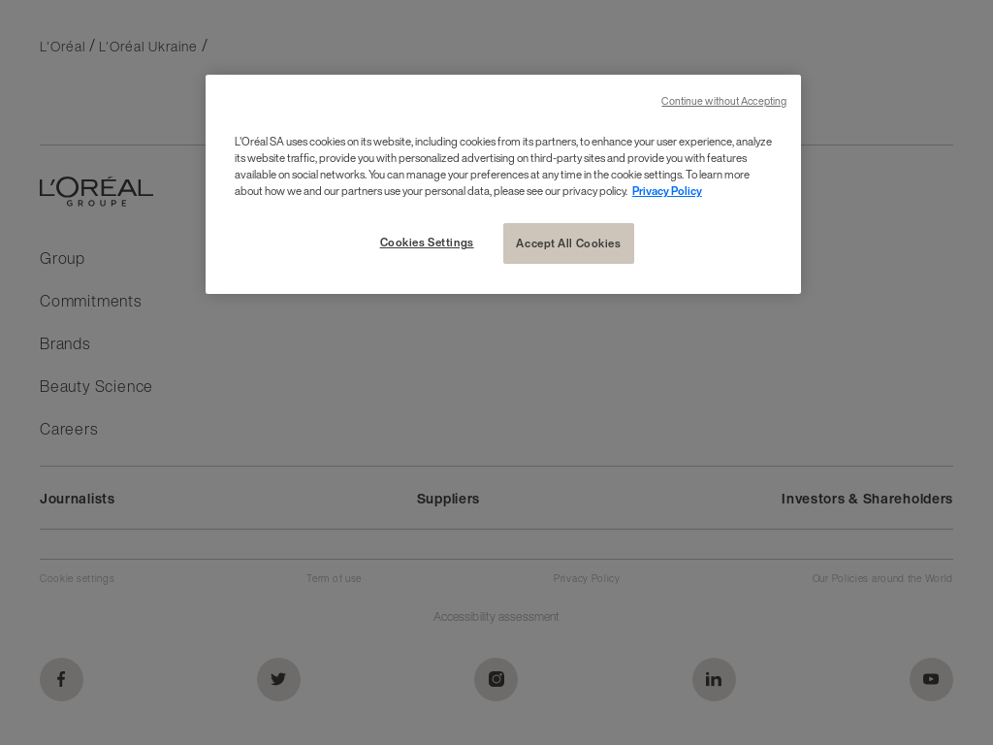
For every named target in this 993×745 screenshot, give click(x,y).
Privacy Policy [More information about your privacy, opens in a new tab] (667, 190)
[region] (503, 184)
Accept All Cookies (568, 243)
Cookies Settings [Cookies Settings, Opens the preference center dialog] (427, 242)
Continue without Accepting (723, 101)
